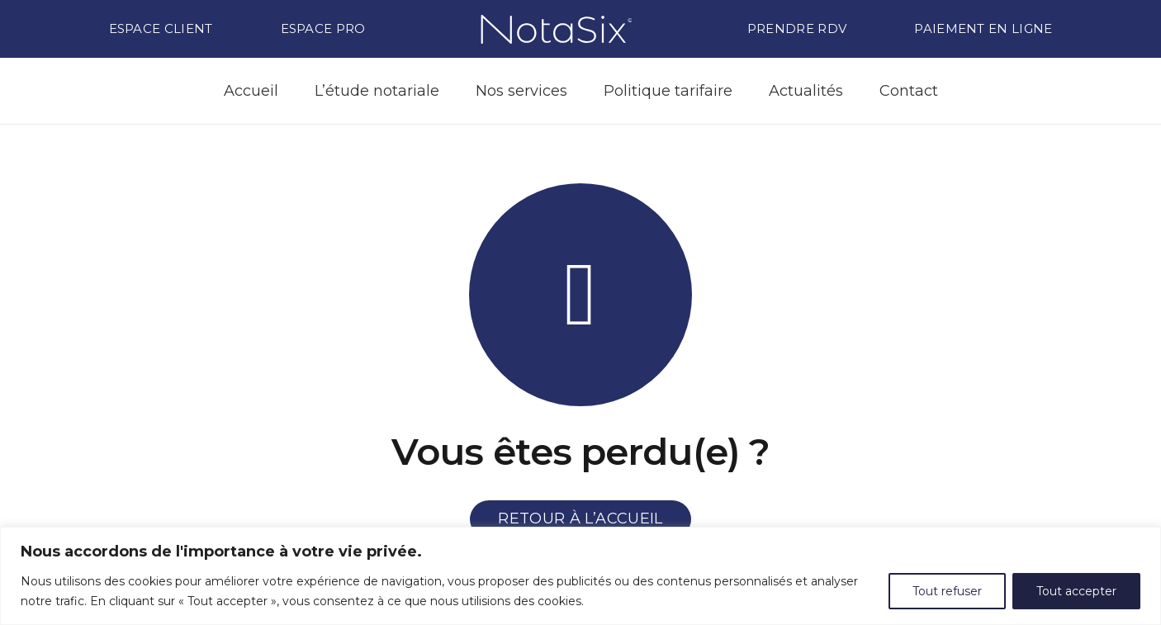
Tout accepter (1076, 591)
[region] (580, 576)
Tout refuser (947, 591)
